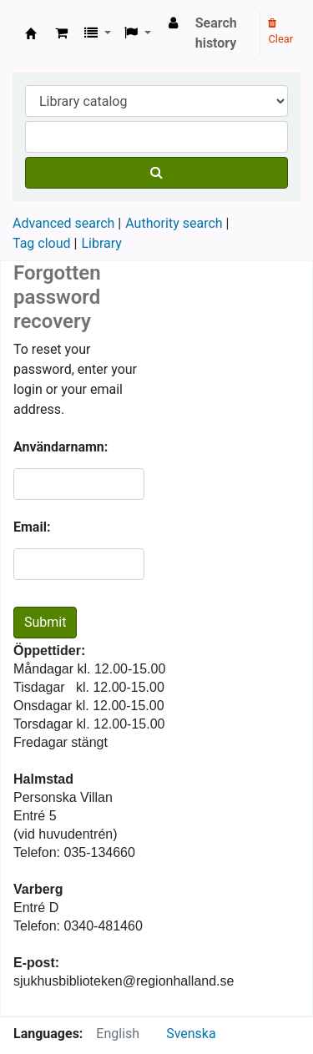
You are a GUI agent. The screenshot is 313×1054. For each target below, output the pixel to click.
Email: (31, 527)
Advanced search (63, 223)
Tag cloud (42, 243)
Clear (280, 31)
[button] (61, 33)
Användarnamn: (60, 447)
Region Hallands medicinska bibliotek (31, 33)
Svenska (191, 1033)
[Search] (156, 173)
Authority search (173, 223)
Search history (216, 33)
